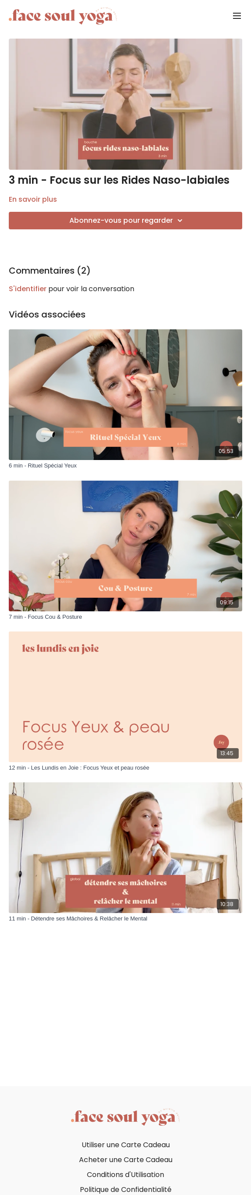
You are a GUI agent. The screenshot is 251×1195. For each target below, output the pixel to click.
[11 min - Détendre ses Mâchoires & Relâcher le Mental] (125, 918)
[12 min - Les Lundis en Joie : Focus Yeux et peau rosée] (125, 767)
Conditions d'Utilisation (125, 1175)
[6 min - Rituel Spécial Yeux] (125, 465)
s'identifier (28, 289)
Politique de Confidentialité (126, 1189)
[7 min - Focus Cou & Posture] (125, 617)
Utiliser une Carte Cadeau (126, 1145)
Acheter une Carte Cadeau (125, 1160)
